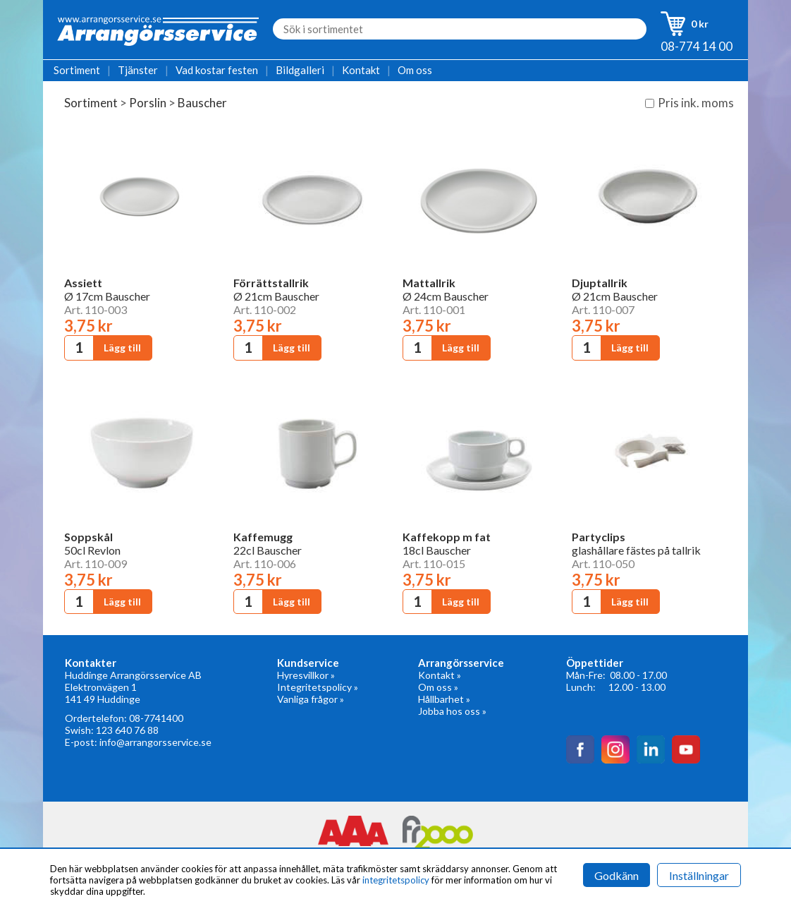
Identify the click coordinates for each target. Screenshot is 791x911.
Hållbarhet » (444, 699)
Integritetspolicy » (317, 687)
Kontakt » (439, 675)
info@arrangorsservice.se (155, 742)
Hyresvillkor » (306, 675)
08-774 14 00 (696, 46)
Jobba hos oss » (452, 711)
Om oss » (438, 687)
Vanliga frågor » (310, 699)
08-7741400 (156, 718)
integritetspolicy (395, 880)
